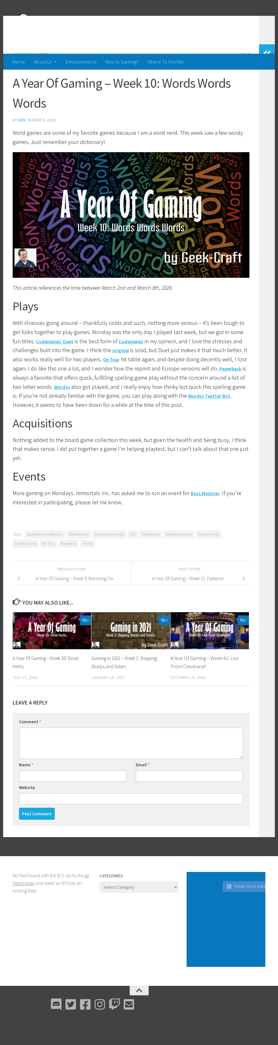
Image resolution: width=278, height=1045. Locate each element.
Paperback (25, 402)
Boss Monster (207, 517)
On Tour (134, 384)
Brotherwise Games (109, 559)
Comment (30, 746)
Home (18, 62)
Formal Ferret (208, 559)
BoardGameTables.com (45, 559)
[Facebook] (85, 1029)
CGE (133, 559)
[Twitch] (114, 1029)
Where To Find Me (165, 62)
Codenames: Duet (57, 366)
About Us (43, 62)
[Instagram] (100, 1029)
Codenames (139, 366)
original (132, 374)
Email (143, 789)
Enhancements (80, 62)
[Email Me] (129, 1029)
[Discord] (56, 1029)
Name (26, 789)
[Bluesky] (71, 1029)
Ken (22, 145)
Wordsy (100, 411)
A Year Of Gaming (32, 79)
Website (27, 812)
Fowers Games (25, 568)
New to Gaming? (122, 62)
